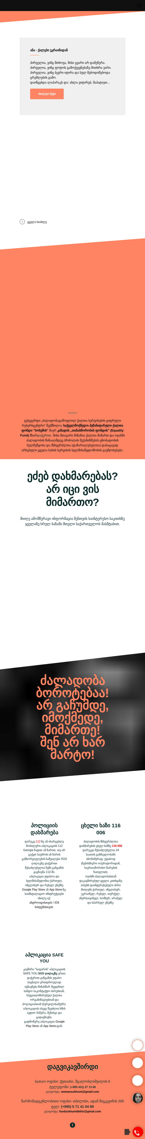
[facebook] (72, 1126)
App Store (55, 889)
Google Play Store (33, 889)
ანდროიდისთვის (40, 902)
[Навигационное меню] (139, 5)
